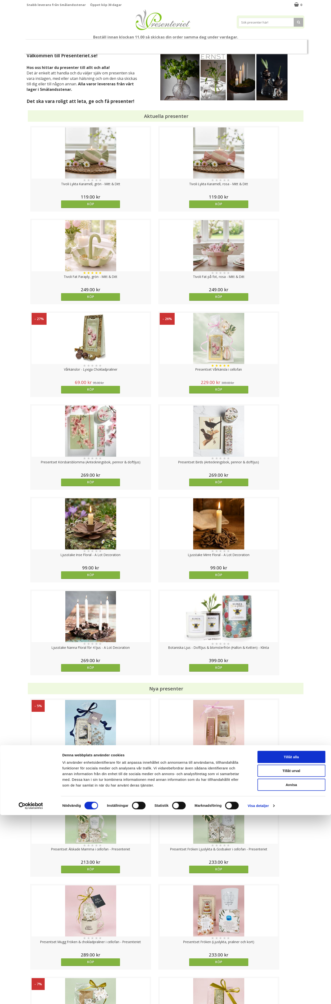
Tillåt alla (291, 946)
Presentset (144, 44)
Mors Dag (62, 44)
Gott (252, 44)
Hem (196, 44)
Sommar (118, 45)
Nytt (39, 45)
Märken (272, 44)
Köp (61, 204)
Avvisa (291, 974)
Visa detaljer (258, 995)
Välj (200, 700)
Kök (214, 44)
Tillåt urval (291, 960)
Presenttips (173, 44)
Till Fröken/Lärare (91, 45)
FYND (290, 45)
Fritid (233, 44)
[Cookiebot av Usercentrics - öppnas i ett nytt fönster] (31, 994)
